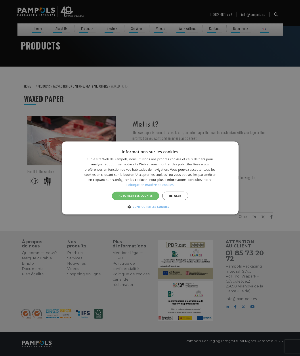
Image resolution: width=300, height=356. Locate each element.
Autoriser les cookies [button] (135, 196)
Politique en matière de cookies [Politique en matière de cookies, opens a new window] (150, 185)
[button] (150, 207)
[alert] (150, 178)
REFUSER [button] (175, 196)
